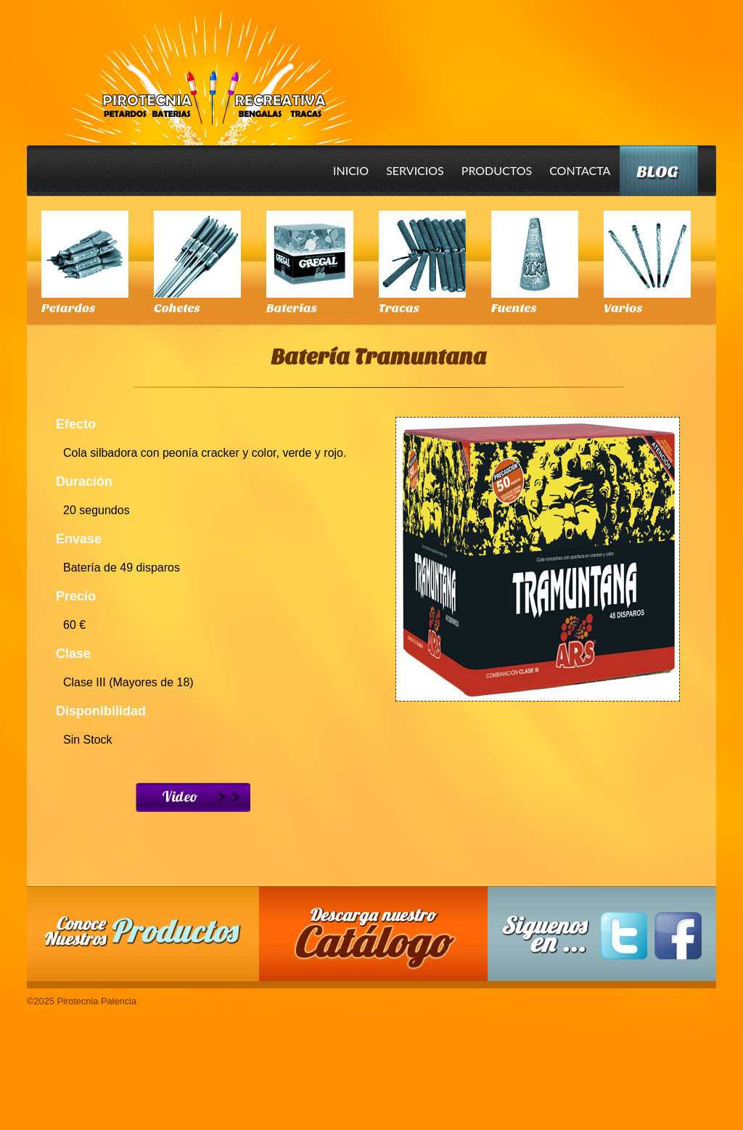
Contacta (579, 170)
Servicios (415, 170)
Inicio (351, 170)
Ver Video (193, 797)
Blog (657, 172)
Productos (496, 170)
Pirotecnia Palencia (208, 67)
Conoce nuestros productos (143, 931)
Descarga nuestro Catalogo (381, 941)
